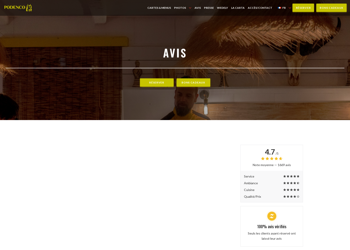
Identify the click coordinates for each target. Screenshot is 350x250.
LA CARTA (238, 7)
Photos (182, 8)
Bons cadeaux (331, 7)
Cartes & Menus (159, 7)
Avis (198, 7)
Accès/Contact (260, 7)
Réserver (303, 7)
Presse (209, 7)
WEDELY (222, 7)
